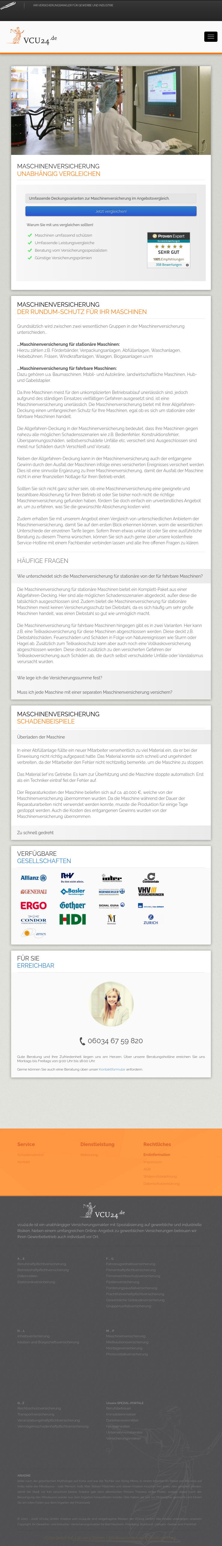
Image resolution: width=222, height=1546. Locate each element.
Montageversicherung (124, 1348)
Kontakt (23, 1162)
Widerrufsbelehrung (160, 1176)
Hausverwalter (118, 1426)
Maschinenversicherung (126, 1336)
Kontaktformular (112, 1069)
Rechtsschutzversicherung (39, 1408)
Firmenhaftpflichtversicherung (131, 1270)
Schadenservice (30, 1155)
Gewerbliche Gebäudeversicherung (135, 1300)
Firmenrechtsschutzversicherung (133, 1276)
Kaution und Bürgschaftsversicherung (48, 1342)
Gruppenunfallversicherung (128, 1306)
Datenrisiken (27, 1276)
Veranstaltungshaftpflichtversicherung (48, 1420)
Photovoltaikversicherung (127, 1354)
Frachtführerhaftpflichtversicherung (135, 1294)
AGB (147, 1169)
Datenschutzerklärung (162, 1184)
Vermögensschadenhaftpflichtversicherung (52, 1426)
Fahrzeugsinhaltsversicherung (130, 1264)
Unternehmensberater (124, 1432)
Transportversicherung (35, 1414)
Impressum (153, 1162)
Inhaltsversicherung (33, 1336)
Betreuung (89, 1155)
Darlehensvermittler (122, 1420)
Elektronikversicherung (36, 1282)
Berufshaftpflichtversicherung (41, 1264)
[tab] (111, 576)
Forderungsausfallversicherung (131, 1288)
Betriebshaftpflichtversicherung (43, 1270)
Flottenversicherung (122, 1282)
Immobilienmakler (121, 1414)
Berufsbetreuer (118, 1408)
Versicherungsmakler (123, 1438)
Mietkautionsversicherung (127, 1342)
